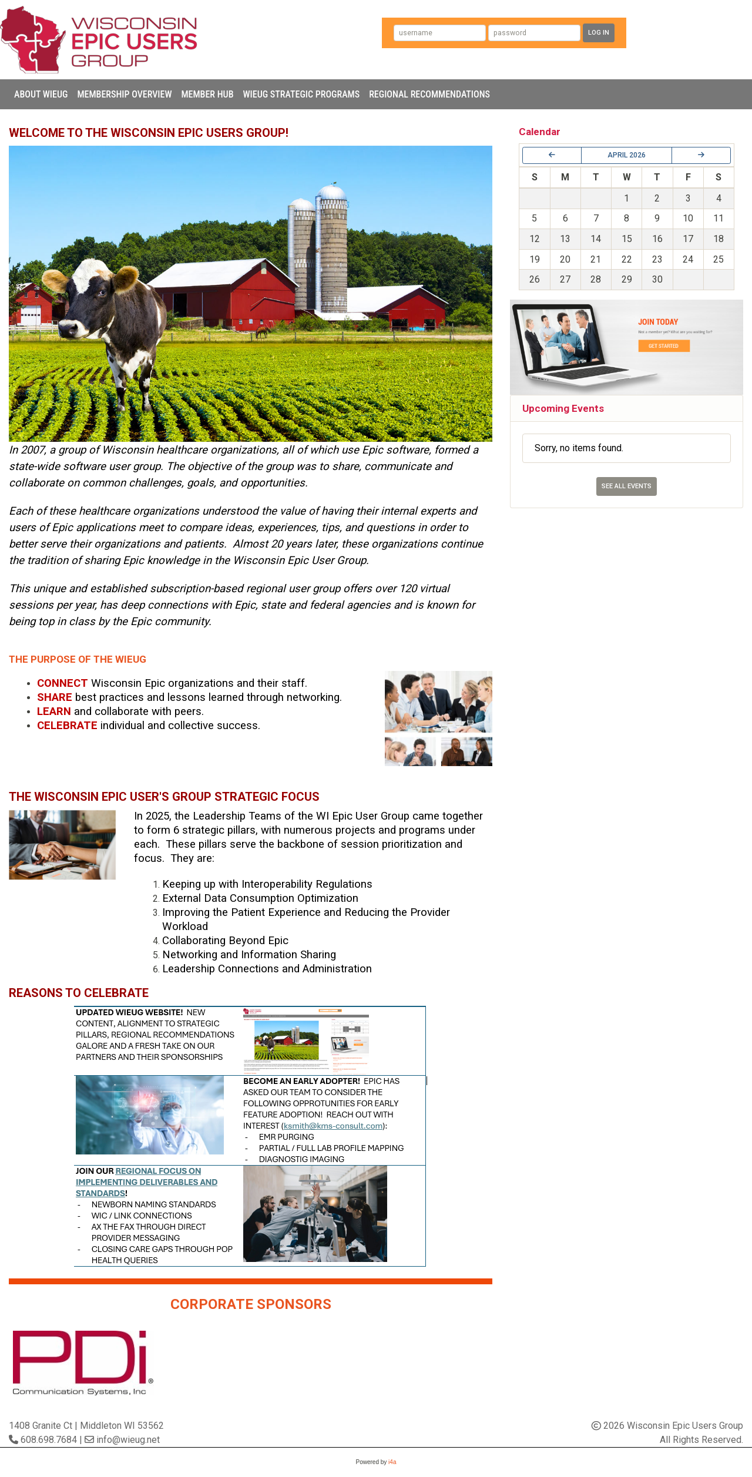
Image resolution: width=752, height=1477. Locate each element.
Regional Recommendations (429, 94)
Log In (598, 32)
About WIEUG (41, 94)
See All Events (627, 486)
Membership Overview (124, 94)
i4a (392, 1462)
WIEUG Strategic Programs (301, 94)
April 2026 (626, 155)
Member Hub (207, 94)
